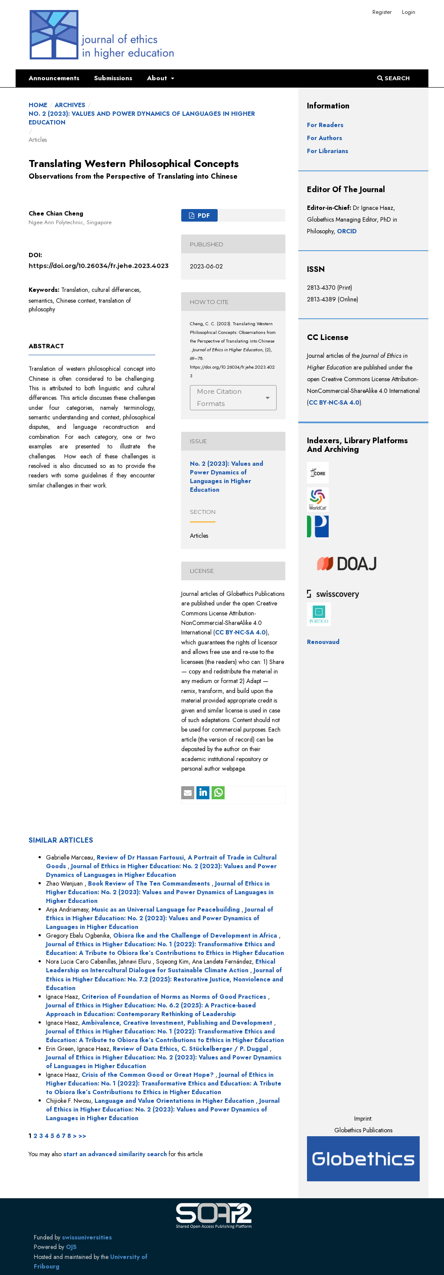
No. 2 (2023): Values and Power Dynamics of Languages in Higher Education (142, 118)
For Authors (324, 138)
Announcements (54, 78)
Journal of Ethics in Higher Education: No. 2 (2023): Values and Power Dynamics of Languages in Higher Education (161, 870)
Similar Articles (61, 840)
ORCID (347, 231)
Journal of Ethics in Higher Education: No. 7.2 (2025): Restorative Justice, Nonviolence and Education (164, 979)
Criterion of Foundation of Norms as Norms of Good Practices (175, 996)
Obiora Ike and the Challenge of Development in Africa (196, 935)
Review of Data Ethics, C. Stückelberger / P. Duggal (191, 1048)
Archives (70, 105)
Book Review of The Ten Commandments (150, 883)
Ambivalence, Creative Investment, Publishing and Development (178, 1022)
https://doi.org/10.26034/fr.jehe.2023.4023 (99, 266)
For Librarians (327, 151)
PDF (203, 215)
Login (408, 12)
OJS (71, 1246)
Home (38, 105)
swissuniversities (87, 1237)
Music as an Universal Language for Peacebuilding (166, 909)
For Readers (325, 125)
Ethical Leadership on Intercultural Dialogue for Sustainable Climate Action (160, 965)
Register (382, 12)
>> (82, 1135)
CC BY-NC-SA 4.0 (240, 632)
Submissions (113, 78)
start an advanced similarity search (115, 1154)
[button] (187, 792)
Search (393, 78)
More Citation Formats (219, 397)
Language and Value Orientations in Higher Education (175, 1100)
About (158, 78)
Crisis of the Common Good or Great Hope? (148, 1074)
